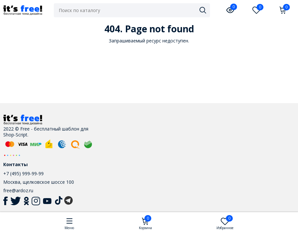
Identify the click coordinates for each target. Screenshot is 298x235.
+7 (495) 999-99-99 (23, 173)
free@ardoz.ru (18, 190)
